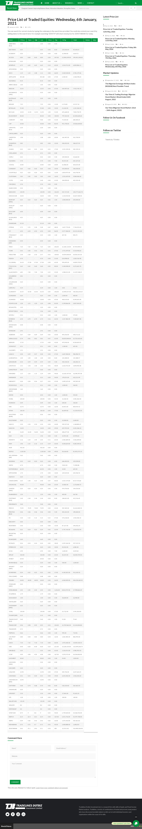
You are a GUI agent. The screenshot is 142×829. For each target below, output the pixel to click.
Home (47, 3)
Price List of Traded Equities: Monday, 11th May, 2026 (120, 39)
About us (56, 3)
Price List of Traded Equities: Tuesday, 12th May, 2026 (118, 30)
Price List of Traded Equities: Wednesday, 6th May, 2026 (116, 66)
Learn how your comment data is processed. (52, 788)
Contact (90, 3)
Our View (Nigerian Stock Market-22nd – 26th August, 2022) (120, 114)
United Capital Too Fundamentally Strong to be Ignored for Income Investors (46, 8)
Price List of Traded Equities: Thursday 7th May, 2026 (120, 57)
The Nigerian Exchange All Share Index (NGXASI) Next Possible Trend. (120, 85)
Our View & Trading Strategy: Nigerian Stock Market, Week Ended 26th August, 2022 (120, 102)
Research (69, 3)
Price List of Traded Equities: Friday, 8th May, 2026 (120, 48)
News (80, 3)
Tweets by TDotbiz (112, 140)
